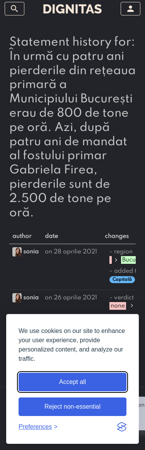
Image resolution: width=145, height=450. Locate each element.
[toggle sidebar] (14, 8)
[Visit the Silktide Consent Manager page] (121, 426)
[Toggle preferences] (38, 426)
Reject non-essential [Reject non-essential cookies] (72, 406)
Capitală (122, 279)
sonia (31, 252)
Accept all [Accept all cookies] (72, 382)
